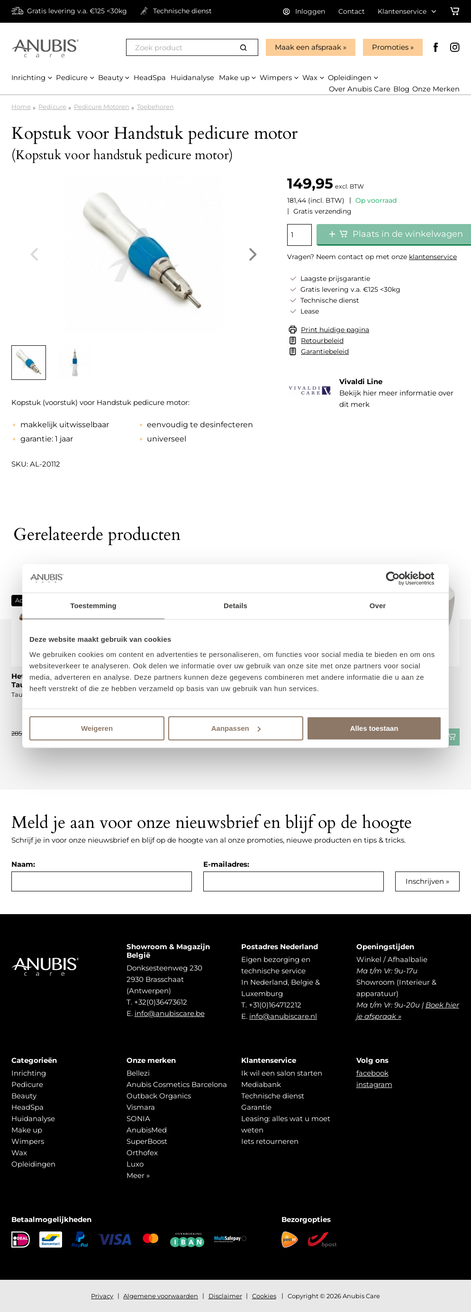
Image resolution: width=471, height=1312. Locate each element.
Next (253, 254)
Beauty (23, 1095)
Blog (401, 89)
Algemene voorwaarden (160, 1296)
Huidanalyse (33, 1118)
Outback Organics (159, 1095)
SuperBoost (147, 1141)
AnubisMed (147, 1129)
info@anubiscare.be (170, 1013)
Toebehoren (155, 106)
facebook (372, 1073)
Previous (34, 254)
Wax (19, 1152)
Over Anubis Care (359, 89)
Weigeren (97, 728)
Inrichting (28, 1073)
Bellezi (138, 1073)
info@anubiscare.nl (283, 1016)
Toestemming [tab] (93, 606)
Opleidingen (33, 1163)
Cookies (264, 1296)
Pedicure (52, 106)
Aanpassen (236, 728)
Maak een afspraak (307, 47)
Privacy (102, 1296)
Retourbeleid (322, 340)
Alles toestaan (374, 728)
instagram (374, 1084)
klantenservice (433, 256)
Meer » (138, 1175)
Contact (351, 11)
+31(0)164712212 (275, 1004)
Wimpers (27, 1141)
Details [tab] (235, 606)
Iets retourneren (270, 1141)
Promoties (389, 47)
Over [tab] (378, 606)
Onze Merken (436, 89)
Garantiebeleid (325, 351)
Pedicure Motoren (101, 106)
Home (21, 106)
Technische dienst (272, 1095)
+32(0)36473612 (160, 1001)
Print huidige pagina (335, 329)
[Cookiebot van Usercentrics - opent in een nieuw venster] (400, 578)
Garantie (256, 1107)
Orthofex (142, 1152)
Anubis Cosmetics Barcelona (177, 1084)
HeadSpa (27, 1107)
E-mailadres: (226, 864)
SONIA (138, 1118)
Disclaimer (225, 1296)
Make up (26, 1129)
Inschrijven (425, 881)
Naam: (23, 864)
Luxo (135, 1163)
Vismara (141, 1107)
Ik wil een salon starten (281, 1073)
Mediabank (261, 1084)
